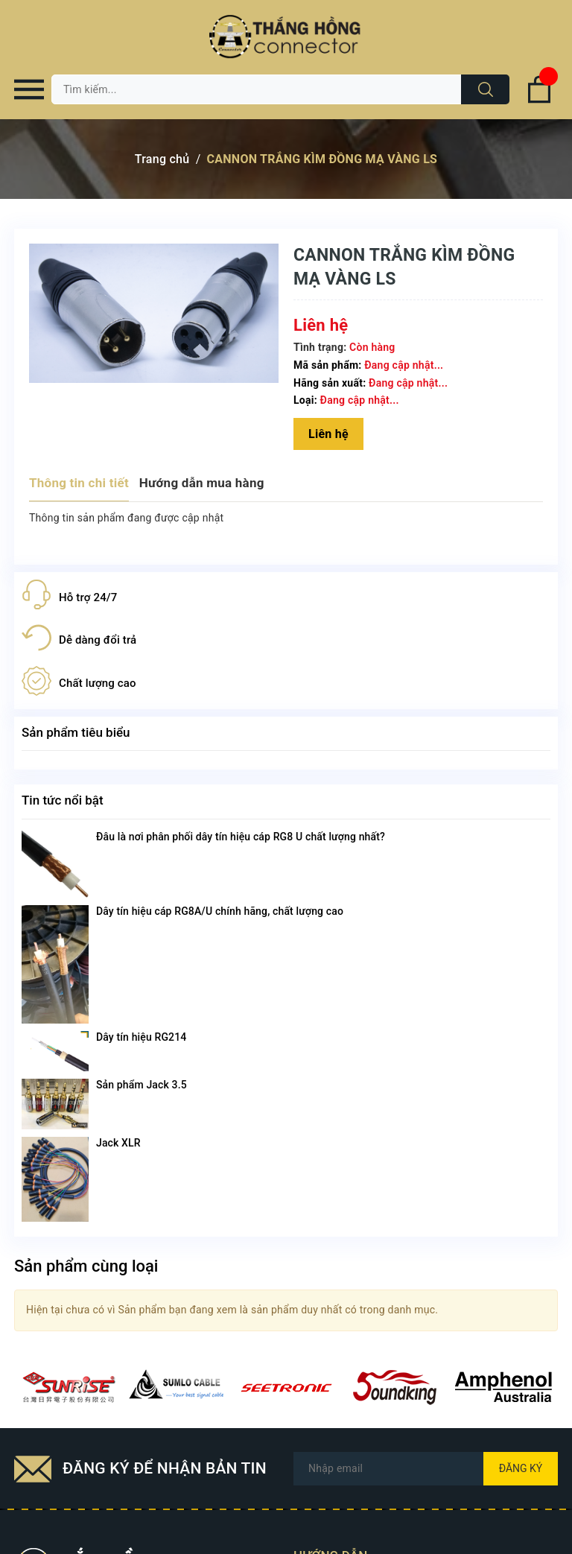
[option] (68, 1387)
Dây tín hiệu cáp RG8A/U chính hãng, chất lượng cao (219, 911)
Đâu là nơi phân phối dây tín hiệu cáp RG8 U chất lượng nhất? (240, 837)
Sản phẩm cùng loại (86, 1266)
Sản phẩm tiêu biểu (76, 732)
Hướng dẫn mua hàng (201, 482)
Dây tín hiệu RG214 (141, 1037)
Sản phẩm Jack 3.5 (141, 1085)
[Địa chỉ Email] (425, 1468)
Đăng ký (521, 1468)
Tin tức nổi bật (63, 800)
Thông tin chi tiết (79, 482)
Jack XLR (118, 1143)
